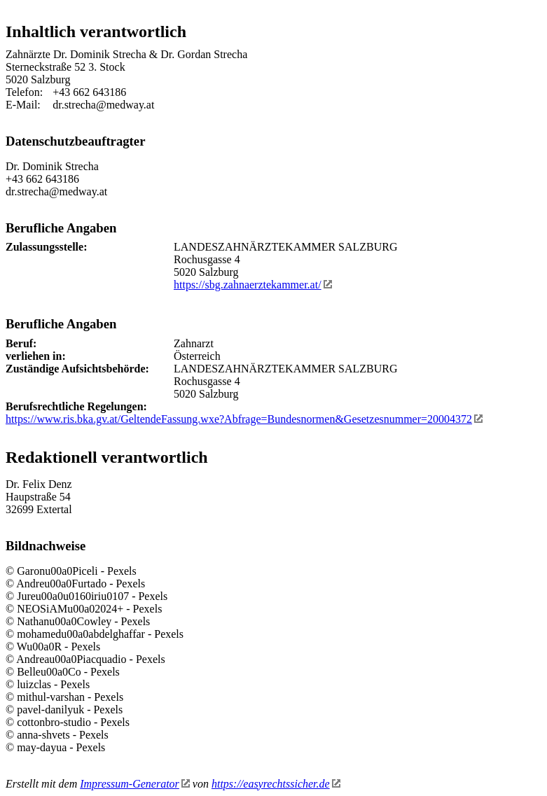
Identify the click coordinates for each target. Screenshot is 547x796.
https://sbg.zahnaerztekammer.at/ (253, 285)
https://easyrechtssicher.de (276, 784)
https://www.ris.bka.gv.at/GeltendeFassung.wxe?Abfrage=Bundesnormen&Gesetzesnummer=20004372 (244, 419)
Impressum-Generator (135, 784)
